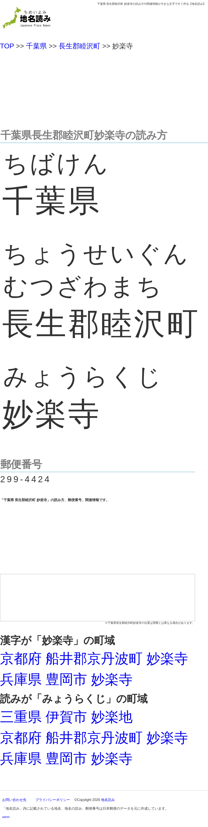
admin (6, 817)
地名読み (108, 800)
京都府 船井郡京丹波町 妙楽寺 (94, 658)
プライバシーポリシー (52, 800)
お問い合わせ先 (14, 800)
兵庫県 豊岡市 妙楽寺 (66, 679)
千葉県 (36, 46)
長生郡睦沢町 (79, 46)
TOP (7, 46)
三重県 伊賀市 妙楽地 (66, 717)
